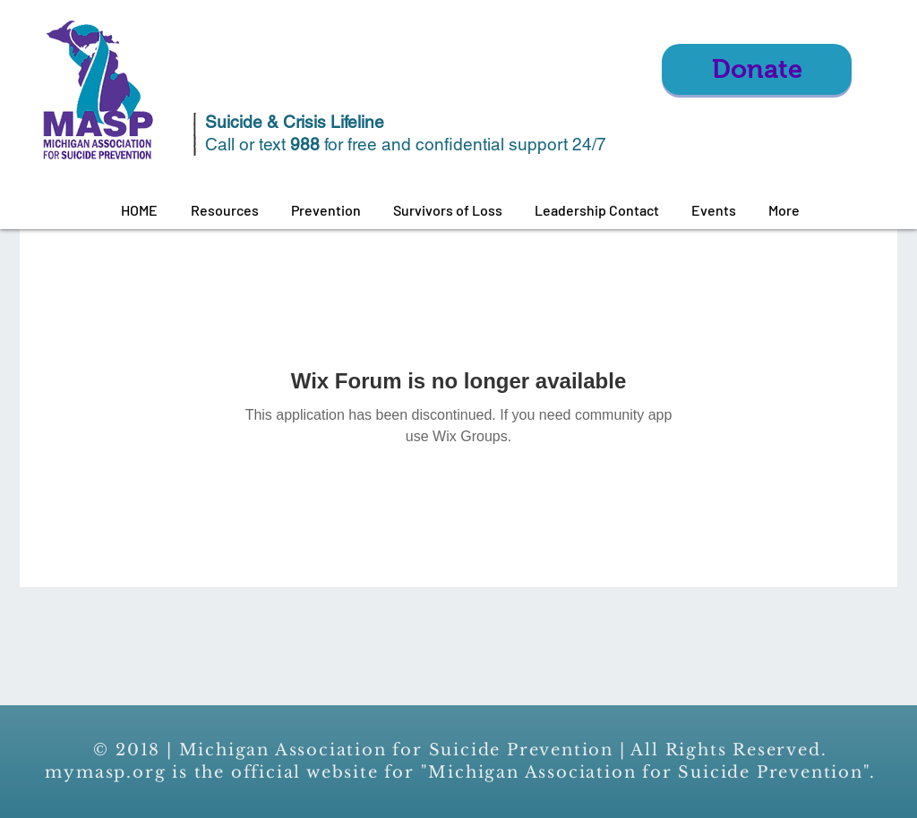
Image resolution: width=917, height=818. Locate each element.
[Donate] (757, 69)
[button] (224, 210)
